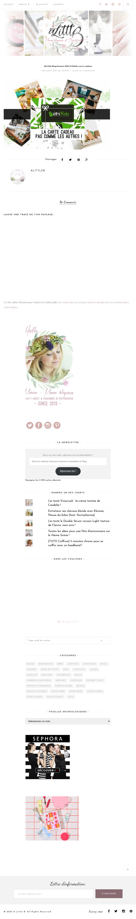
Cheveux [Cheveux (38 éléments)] (73, 664)
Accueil (9, 4)
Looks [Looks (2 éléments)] (94, 669)
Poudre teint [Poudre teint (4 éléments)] (95, 680)
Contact (58, 4)
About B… (25, 4)
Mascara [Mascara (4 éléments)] (47, 675)
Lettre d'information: (68, 884)
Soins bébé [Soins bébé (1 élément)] (76, 691)
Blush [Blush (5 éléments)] (30, 664)
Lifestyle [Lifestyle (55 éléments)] (79, 669)
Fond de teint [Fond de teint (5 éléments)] (50, 669)
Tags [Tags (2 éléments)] (70, 697)
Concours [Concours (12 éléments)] (89, 664)
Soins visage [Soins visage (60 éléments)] (55, 697)
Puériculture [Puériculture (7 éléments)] (63, 686)
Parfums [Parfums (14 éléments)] (61, 680)
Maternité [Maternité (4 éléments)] (63, 675)
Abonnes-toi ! (68, 471)
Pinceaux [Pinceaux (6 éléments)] (76, 680)
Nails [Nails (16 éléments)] (78, 675)
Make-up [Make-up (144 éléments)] (32, 675)
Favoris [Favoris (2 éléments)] (31, 669)
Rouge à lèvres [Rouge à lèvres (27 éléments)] (37, 691)
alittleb (65, 71)
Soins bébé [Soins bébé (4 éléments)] (58, 691)
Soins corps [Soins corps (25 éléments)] (94, 691)
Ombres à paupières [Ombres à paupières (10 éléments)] (39, 680)
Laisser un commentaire (83, 71)
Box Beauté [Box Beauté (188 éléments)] (46, 664)
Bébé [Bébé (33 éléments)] (60, 664)
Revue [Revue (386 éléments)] (80, 686)
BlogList (42, 4)
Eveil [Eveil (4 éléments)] (104, 664)
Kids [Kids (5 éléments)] (66, 669)
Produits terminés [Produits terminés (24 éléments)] (38, 686)
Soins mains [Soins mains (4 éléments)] (34, 697)
